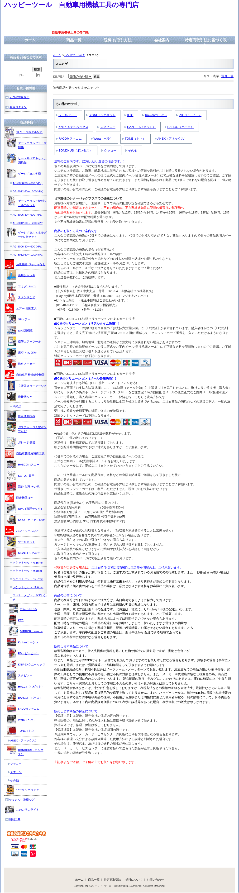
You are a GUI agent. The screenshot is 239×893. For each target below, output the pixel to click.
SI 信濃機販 (20, 330)
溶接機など (19, 396)
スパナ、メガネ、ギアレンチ (30, 597)
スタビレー (107, 127)
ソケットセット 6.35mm (28, 562)
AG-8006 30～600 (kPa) (28, 183)
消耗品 (17, 406)
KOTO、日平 (20, 475)
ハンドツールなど (74, 55)
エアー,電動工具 (21, 308)
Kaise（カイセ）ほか (26, 519)
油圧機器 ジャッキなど (25, 264)
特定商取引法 (112, 879)
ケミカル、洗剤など (22, 799)
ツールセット (67, 115)
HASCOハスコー (23, 464)
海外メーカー (21, 363)
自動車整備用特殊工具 (25, 453)
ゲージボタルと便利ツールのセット (27, 201)
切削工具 (14, 819)
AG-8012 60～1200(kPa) (28, 191)
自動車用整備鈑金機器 (25, 374)
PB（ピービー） (190, 115)
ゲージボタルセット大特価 (27, 143)
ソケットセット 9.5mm (27, 570)
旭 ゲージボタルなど (24, 132)
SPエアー (18, 319)
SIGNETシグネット (102, 115)
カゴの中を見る (19, 97)
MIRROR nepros (26, 631)
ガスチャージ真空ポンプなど (27, 427)
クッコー (110, 150)
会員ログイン (18, 107)
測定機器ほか (19, 497)
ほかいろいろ (23, 609)
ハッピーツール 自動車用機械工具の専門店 (71, 5)
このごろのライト (22, 809)
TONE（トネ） (135, 138)
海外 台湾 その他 (23, 486)
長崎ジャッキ (21, 275)
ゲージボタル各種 (24, 173)
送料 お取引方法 (117, 40)
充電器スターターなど (27, 385)
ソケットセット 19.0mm (28, 587)
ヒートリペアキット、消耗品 (27, 158)
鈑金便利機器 (21, 416)
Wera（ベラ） (103, 138)
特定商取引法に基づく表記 (206, 43)
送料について (134, 879)
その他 (132, 150)
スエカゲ (16, 772)
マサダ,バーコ (21, 286)
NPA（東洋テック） (25, 508)
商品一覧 (73, 40)
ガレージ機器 (21, 442)
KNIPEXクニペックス (73, 127)
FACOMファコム (70, 138)
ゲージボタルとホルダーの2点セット (27, 233)
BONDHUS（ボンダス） (75, 150)
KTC (130, 115)
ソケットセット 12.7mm (28, 578)
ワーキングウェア (22, 789)
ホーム (30, 40)
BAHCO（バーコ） (180, 127)
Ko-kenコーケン (156, 115)
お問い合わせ (155, 879)
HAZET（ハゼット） (141, 127)
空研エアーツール (24, 341)
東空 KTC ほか (22, 352)
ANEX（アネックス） (172, 138)
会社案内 (161, 40)
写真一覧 (227, 76)
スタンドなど (21, 297)
